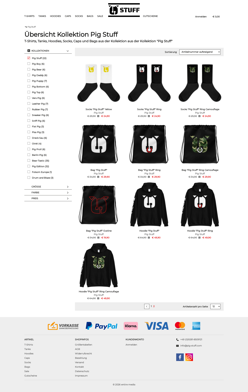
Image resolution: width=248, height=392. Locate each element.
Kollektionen (50, 50)
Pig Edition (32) (38, 166)
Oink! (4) (34, 143)
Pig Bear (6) (36, 69)
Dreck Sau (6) (37, 137)
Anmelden (131, 344)
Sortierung (171, 52)
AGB (77, 349)
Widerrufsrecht (83, 353)
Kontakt (79, 366)
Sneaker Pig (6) (38, 115)
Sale (100, 16)
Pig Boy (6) (36, 63)
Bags (90, 16)
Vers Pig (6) (36, 98)
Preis (50, 198)
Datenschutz (82, 371)
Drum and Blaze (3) (40, 177)
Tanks (42, 16)
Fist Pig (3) (36, 126)
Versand (79, 362)
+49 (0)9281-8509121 (191, 339)
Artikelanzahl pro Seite (195, 306)
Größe (50, 186)
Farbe (50, 192)
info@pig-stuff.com (191, 345)
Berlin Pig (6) (37, 154)
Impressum (81, 375)
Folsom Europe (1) (40, 172)
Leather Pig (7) (38, 103)
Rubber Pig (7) (38, 109)
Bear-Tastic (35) (38, 160)
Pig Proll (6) (36, 149)
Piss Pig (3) (36, 132)
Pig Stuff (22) (37, 58)
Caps (68, 16)
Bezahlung (81, 358)
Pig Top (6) (36, 92)
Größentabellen (83, 344)
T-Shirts (29, 16)
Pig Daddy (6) (37, 75)
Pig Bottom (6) (38, 86)
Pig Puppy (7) (37, 80)
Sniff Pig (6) (36, 120)
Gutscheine (150, 16)
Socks (79, 16)
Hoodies (55, 16)
